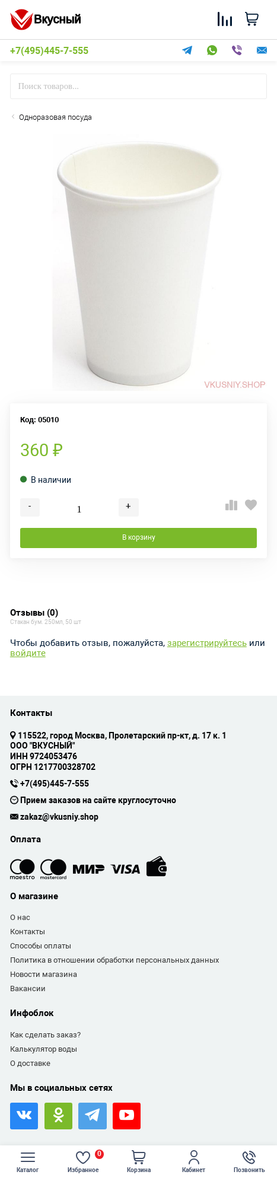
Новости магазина (43, 974)
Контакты (27, 931)
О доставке (30, 1063)
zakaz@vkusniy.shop (59, 817)
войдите (28, 653)
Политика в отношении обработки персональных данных (114, 960)
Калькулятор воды (43, 1049)
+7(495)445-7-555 (49, 51)
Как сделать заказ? (45, 1035)
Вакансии (28, 988)
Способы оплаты (40, 946)
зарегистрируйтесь (207, 643)
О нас (20, 917)
